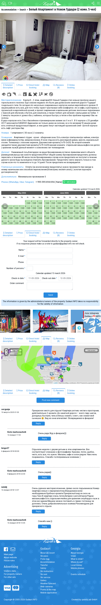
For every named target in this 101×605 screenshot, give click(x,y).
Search (23, 9)
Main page (8, 554)
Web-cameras (46, 586)
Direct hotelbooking (32, 86)
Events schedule (78, 574)
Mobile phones (77, 568)
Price (19, 85)
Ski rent (43, 574)
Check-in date (18, 278)
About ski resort (47, 553)
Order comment (17, 283)
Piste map (45, 559)
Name (22, 250)
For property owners (13, 574)
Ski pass (44, 556)
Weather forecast (48, 583)
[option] (50, 46)
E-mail (21, 256)
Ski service (45, 577)
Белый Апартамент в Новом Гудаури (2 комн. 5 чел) (62, 9)
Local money (76, 565)
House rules (9, 560)
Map (46, 85)
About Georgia (77, 553)
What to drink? (77, 559)
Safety (43, 568)
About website (10, 557)
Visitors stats (10, 571)
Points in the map (48, 589)
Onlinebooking (71, 86)
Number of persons (15, 268)
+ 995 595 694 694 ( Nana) (49, 182)
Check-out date (49, 278)
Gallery (43, 580)
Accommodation (8, 9)
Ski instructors (46, 571)
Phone (21, 262)
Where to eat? (77, 562)
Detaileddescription (8, 86)
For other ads (10, 577)
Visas (73, 556)
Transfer (44, 565)
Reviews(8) (58, 86)
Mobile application (48, 592)
